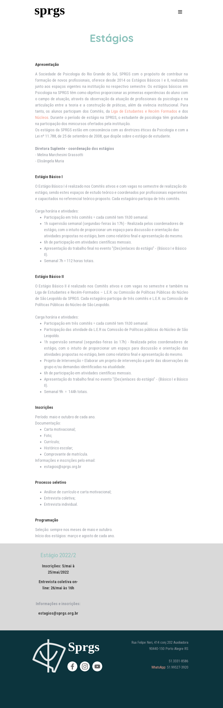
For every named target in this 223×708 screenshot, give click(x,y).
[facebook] (72, 666)
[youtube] (97, 666)
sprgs (49, 9)
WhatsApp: (158, 667)
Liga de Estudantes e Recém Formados (144, 111)
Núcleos (41, 117)
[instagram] (85, 666)
